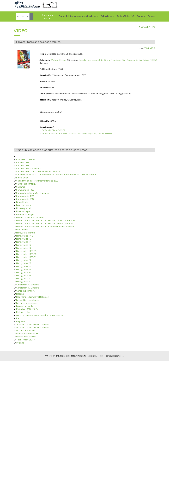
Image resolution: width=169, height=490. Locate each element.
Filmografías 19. (23, 260)
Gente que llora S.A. (25, 303)
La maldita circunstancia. (27, 312)
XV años (20, 355)
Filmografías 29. (23, 282)
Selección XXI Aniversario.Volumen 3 (33, 340)
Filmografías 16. (23, 251)
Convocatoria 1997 (25, 202)
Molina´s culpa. (23, 325)
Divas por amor (23, 218)
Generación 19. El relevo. (27, 297)
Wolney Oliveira (75, 72)
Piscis (18, 331)
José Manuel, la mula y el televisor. (32, 309)
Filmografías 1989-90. (26, 267)
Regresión (21, 334)
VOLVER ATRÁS (147, 39)
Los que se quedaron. (26, 319)
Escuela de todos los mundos (30, 230)
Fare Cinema (22, 242)
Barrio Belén (22, 190)
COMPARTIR (147, 61)
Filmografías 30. (23, 285)
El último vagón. (23, 224)
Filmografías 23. (23, 276)
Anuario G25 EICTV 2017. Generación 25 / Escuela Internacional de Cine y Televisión (56, 187)
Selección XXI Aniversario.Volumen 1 (33, 337)
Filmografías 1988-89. (26, 264)
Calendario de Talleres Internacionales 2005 (37, 193)
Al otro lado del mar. (25, 172)
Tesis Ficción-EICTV (25, 352)
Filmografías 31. (23, 288)
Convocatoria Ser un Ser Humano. (32, 205)
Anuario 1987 (22, 175)
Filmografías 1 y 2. (24, 248)
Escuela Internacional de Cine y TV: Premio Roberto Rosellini (45, 239)
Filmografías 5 (23, 291)
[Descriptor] (27, 17)
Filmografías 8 (23, 294)
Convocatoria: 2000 (25, 212)
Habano (20, 306)
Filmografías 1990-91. (26, 270)
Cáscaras (20, 199)
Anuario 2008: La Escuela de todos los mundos (38, 184)
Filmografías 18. (23, 257)
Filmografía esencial (25, 245)
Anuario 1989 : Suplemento (29, 181)
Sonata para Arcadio (26, 349)
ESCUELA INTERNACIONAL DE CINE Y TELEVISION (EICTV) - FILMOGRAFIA (93, 146)
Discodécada (22, 215)
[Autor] (18, 17)
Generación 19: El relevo (27, 300)
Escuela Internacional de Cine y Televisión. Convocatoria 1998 (45, 233)
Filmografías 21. (23, 273)
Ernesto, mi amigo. (25, 227)
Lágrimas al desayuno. (27, 315)
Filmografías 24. (23, 279)
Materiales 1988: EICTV (27, 322)
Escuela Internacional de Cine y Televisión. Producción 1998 (44, 236)
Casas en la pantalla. (26, 196)
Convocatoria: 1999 (25, 208)
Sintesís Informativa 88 (27, 346)
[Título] (22, 17)
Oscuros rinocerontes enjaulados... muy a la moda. (40, 328)
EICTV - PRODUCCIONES (70, 143)
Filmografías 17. (23, 254)
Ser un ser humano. (25, 343)
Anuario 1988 (22, 178)
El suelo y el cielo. (24, 221)
